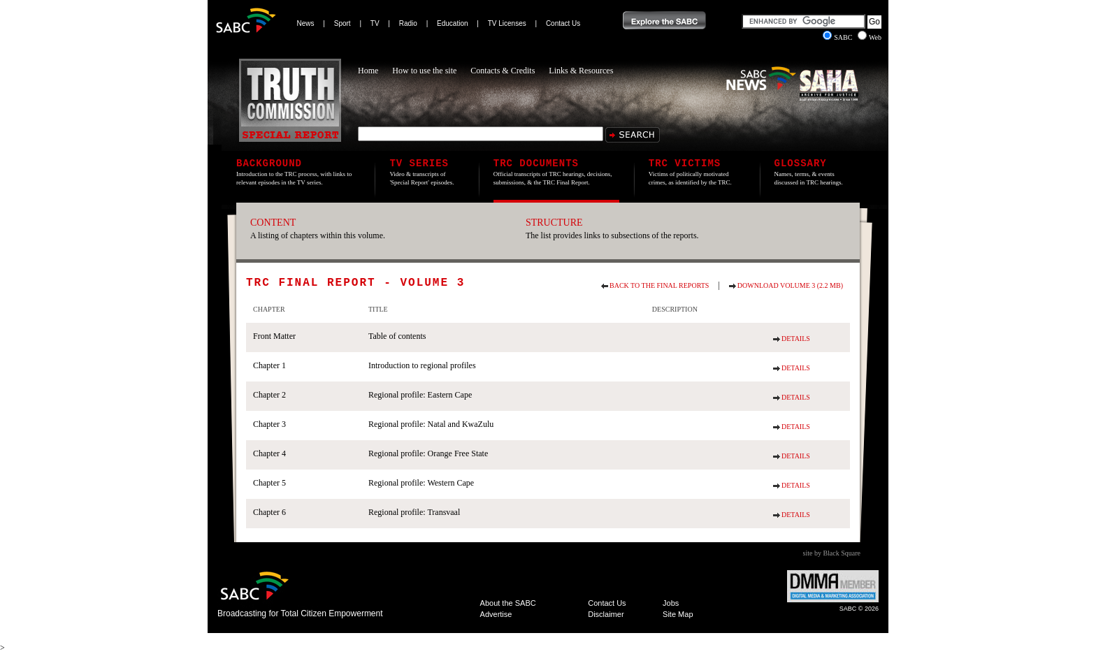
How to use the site (424, 70)
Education (452, 23)
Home (368, 70)
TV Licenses (507, 23)
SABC (838, 37)
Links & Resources (581, 70)
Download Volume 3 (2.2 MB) (790, 285)
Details (795, 338)
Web (869, 37)
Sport (342, 23)
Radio (408, 23)
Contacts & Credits (502, 70)
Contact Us (563, 23)
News (306, 23)
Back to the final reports (659, 285)
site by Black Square (831, 553)
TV (375, 23)
